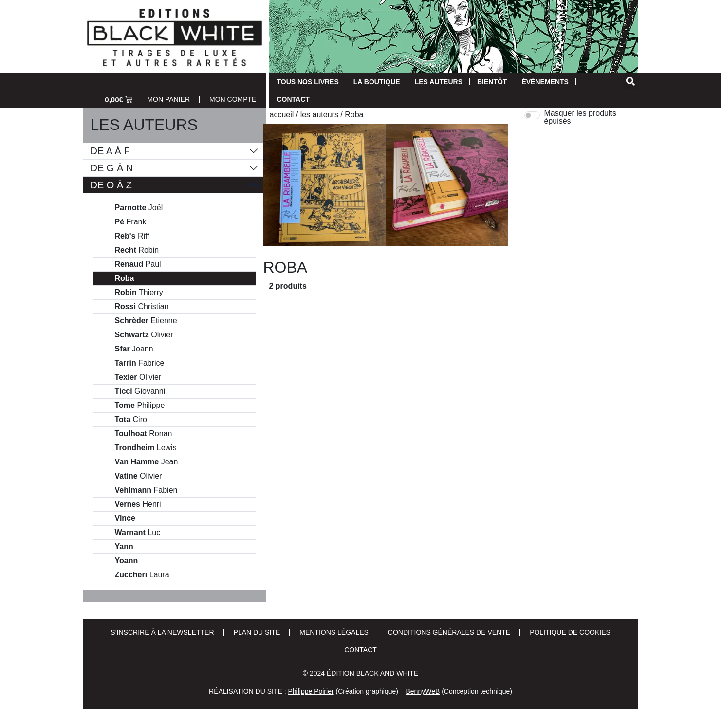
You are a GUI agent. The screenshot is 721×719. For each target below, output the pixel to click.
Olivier (144, 335)
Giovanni (140, 391)
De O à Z (111, 185)
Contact (293, 99)
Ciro (131, 419)
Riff (132, 236)
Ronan (143, 434)
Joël (139, 208)
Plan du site (257, 632)
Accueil (281, 115)
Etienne (146, 321)
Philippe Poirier (310, 691)
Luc (138, 532)
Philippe (140, 405)
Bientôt (492, 82)
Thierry (139, 292)
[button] (631, 81)
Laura (142, 575)
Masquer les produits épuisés (580, 117)
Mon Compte (232, 99)
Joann (134, 349)
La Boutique (376, 82)
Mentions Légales (334, 632)
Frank (131, 222)
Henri (138, 504)
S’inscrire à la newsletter (162, 632)
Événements (544, 82)
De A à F (110, 151)
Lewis (146, 448)
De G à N (112, 168)
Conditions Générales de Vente (449, 632)
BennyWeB (423, 691)
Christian (142, 307)
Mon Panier (168, 99)
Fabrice (140, 363)
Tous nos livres (307, 82)
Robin (137, 250)
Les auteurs (438, 82)
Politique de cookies (570, 632)
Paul (138, 264)
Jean (146, 462)
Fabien (146, 490)
